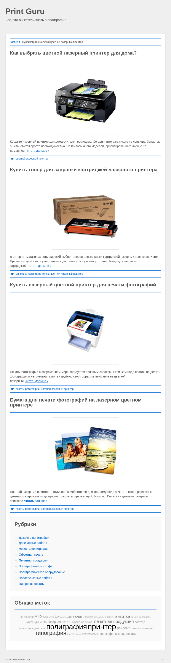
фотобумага (74, 634)
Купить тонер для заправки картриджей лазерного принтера (84, 169)
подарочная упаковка (31, 628)
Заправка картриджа (28, 273)
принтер (102, 626)
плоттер (140, 622)
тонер (45, 273)
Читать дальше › (37, 150)
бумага (89, 616)
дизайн (134, 617)
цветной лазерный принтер (32, 158)
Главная (15, 42)
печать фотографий (28, 388)
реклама (124, 628)
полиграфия (66, 626)
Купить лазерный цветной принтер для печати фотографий (83, 284)
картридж (32, 622)
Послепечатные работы (35, 578)
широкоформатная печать (117, 634)
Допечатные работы (33, 543)
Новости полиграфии (33, 548)
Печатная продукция (33, 560)
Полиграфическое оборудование (42, 572)
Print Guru (25, 12)
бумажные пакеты (104, 617)
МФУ (38, 617)
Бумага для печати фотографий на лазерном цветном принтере (76, 402)
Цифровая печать (31, 584)
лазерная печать (59, 622)
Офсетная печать (31, 554)
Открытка (48, 617)
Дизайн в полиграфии (34, 537)
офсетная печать (82, 622)
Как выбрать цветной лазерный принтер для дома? (73, 53)
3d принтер (27, 616)
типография (50, 633)
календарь (144, 617)
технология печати (142, 628)
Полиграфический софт (35, 566)
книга (43, 622)
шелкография (90, 634)
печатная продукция (114, 621)
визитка (122, 616)
